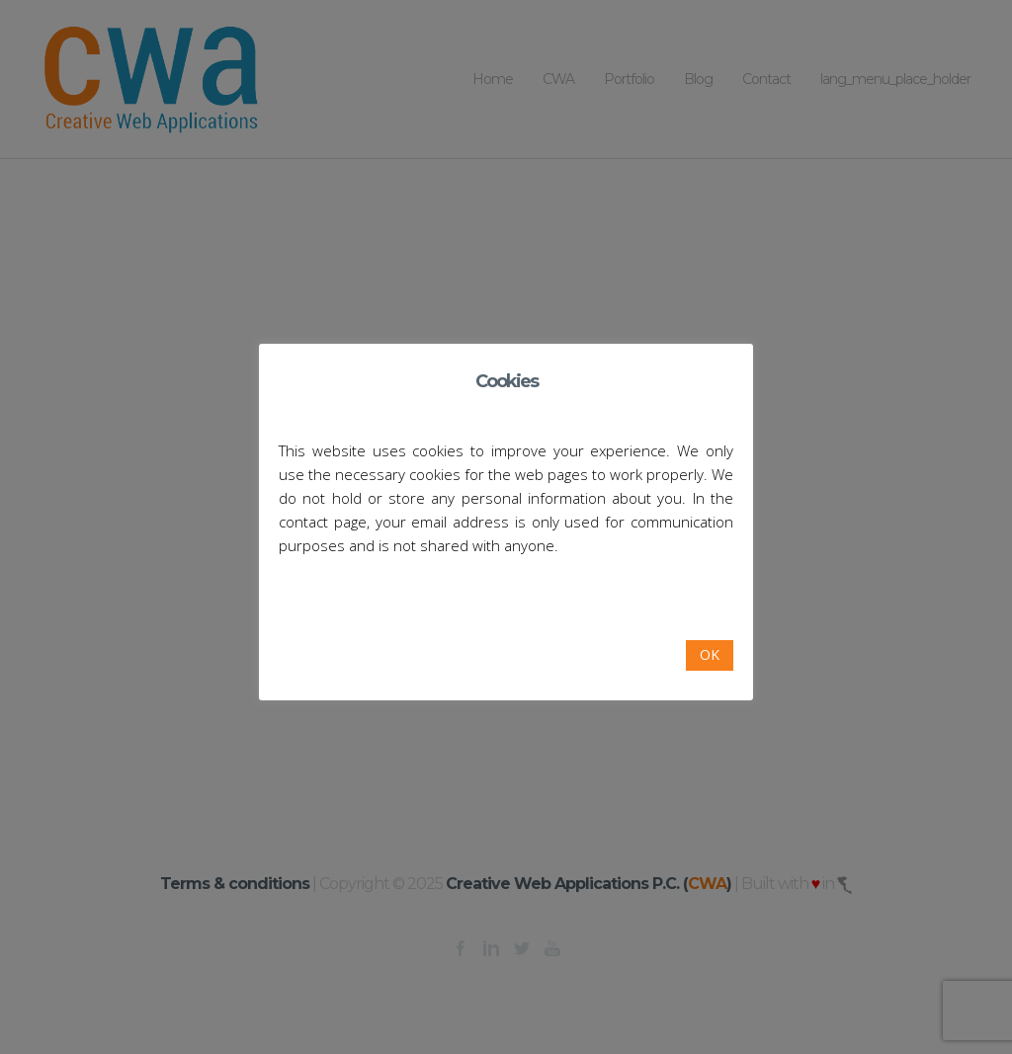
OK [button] (709, 654)
